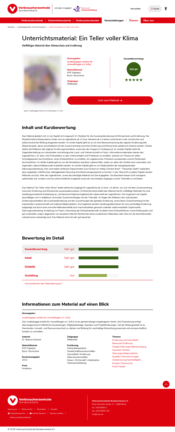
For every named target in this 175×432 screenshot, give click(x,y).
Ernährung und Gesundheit (125, 340)
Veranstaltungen (114, 20)
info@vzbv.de (97, 414)
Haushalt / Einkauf (121, 350)
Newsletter (136, 8)
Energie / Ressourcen (122, 363)
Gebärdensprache (16, 413)
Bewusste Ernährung (122, 343)
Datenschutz (27, 409)
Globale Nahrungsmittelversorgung (129, 347)
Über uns (148, 20)
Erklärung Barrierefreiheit (20, 417)
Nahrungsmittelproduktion (125, 353)
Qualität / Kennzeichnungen (125, 356)
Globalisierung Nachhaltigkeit (126, 360)
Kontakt (54, 409)
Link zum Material (108, 100)
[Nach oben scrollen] (166, 384)
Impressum (12, 409)
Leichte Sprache (38, 413)
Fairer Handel (118, 366)
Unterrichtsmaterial (59, 20)
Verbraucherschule (32, 20)
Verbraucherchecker (87, 20)
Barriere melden (56, 413)
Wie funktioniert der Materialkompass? (43, 283)
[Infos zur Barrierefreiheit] (165, 9)
